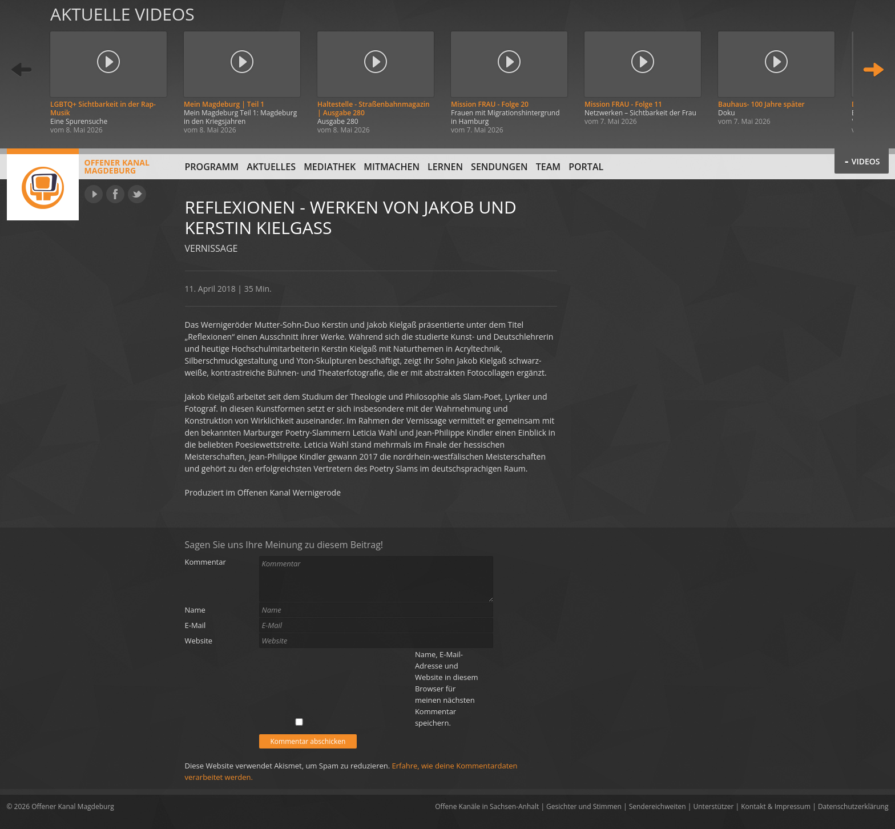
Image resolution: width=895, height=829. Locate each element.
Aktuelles (271, 166)
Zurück (21, 70)
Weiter (873, 70)
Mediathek (330, 166)
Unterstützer (714, 806)
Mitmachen (392, 166)
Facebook (115, 194)
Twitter (137, 194)
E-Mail (195, 625)
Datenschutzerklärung (853, 806)
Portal (586, 166)
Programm (212, 166)
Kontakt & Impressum (776, 806)
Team (548, 166)
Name (195, 610)
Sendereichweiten (657, 806)
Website (199, 640)
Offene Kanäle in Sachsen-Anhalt (487, 806)
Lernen (445, 166)
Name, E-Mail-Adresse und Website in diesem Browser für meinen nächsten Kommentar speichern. (446, 688)
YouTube (93, 194)
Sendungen (499, 166)
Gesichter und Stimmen (584, 806)
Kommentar (205, 562)
